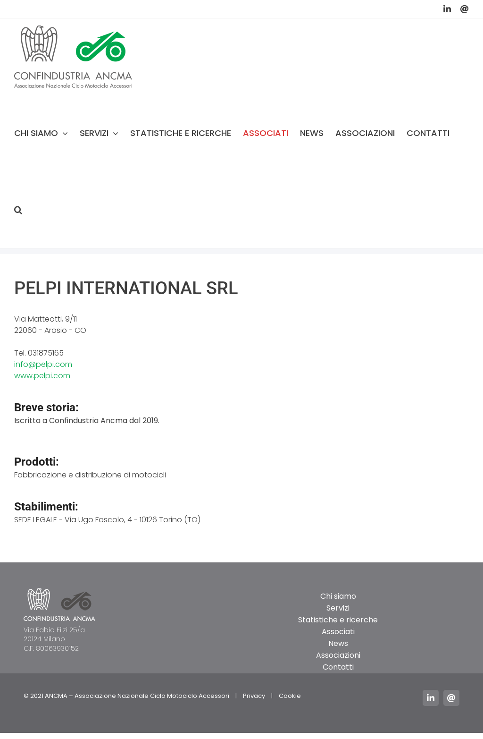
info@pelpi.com (43, 364)
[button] (18, 209)
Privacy (254, 695)
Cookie (290, 695)
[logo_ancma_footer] (59, 591)
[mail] (451, 698)
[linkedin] (431, 698)
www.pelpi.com (42, 375)
